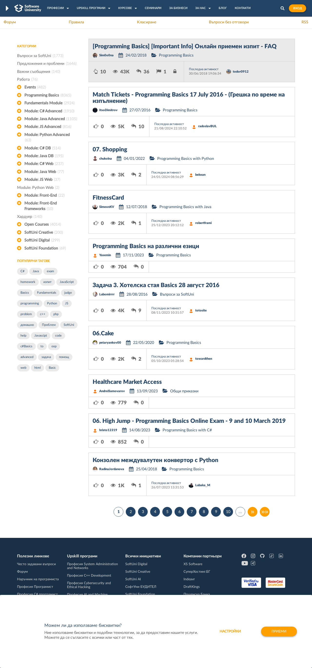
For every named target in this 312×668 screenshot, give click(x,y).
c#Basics (26, 346)
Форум (10, 22)
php (55, 314)
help (23, 335)
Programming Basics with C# (187, 430)
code (58, 335)
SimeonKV (106, 207)
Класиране (146, 22)
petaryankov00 (110, 342)
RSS (305, 22)
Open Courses (42, 224)
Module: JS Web (42, 179)
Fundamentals (46, 292)
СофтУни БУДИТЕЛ (140, 587)
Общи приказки (184, 391)
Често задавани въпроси (36, 564)
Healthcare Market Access (127, 382)
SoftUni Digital (42, 240)
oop (54, 346)
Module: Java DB (43, 156)
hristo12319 (108, 430)
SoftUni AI (133, 579)
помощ (64, 357)
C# (22, 271)
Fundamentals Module (49, 103)
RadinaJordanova (111, 469)
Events (35, 87)
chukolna (105, 158)
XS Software (193, 564)
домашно (27, 325)
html (37, 367)
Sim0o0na (106, 55)
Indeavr (189, 579)
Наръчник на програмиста (38, 579)
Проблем (49, 325)
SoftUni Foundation (45, 248)
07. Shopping (110, 150)
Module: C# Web (43, 163)
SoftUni (69, 325)
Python (52, 303)
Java (36, 271)
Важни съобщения (38, 71)
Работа (27, 79)
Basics (24, 292)
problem (26, 314)
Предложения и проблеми (47, 63)
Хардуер (29, 216)
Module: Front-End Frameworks (40, 206)
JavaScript (67, 282)
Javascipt (40, 335)
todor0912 (241, 71)
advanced (26, 357)
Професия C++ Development (89, 575)
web (23, 367)
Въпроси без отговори (229, 22)
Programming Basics (47, 95)
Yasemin (105, 255)
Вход (297, 8)
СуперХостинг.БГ (197, 571)
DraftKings (192, 587)
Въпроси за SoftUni (40, 55)
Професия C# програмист (37, 594)
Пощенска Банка (197, 594)
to (41, 346)
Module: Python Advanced (47, 138)
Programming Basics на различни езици (146, 246)
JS (66, 303)
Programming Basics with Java (185, 207)
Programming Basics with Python (185, 159)
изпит (47, 282)
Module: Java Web (44, 171)
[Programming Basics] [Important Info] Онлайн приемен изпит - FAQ (185, 46)
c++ (42, 314)
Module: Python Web (38, 187)
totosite (201, 310)
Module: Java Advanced (50, 119)
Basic (52, 367)
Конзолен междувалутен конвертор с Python (155, 460)
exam (50, 271)
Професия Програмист (35, 587)
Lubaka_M (202, 485)
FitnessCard (108, 198)
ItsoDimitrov (108, 110)
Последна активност (204, 69)
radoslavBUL (207, 126)
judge (68, 292)
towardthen (203, 358)
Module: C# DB (42, 148)
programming (29, 303)
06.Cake (103, 334)
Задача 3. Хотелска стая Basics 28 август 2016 (156, 285)
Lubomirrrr (107, 294)
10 (228, 512)
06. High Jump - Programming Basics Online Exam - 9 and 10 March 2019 (189, 421)
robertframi (203, 223)
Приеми (279, 631)
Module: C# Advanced (49, 111)
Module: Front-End (44, 195)
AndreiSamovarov (112, 391)
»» (264, 512)
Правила (76, 22)
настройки (230, 631)
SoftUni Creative (43, 232)
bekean (200, 174)
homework (27, 282)
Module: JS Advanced (47, 126)
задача (46, 357)
